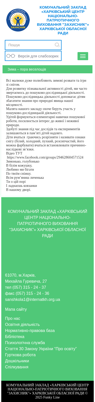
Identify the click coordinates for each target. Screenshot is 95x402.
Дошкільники (17, 361)
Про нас (12, 318)
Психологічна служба (25, 343)
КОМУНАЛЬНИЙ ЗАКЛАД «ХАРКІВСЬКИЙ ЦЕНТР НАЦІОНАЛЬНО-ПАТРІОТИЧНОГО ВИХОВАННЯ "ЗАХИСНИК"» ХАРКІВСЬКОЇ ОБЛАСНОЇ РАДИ (63, 20)
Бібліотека (14, 336)
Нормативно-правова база (30, 330)
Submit (57, 44)
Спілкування (16, 367)
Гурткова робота (20, 355)
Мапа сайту (16, 309)
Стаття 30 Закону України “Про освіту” (41, 349)
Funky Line (51, 397)
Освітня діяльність (22, 324)
